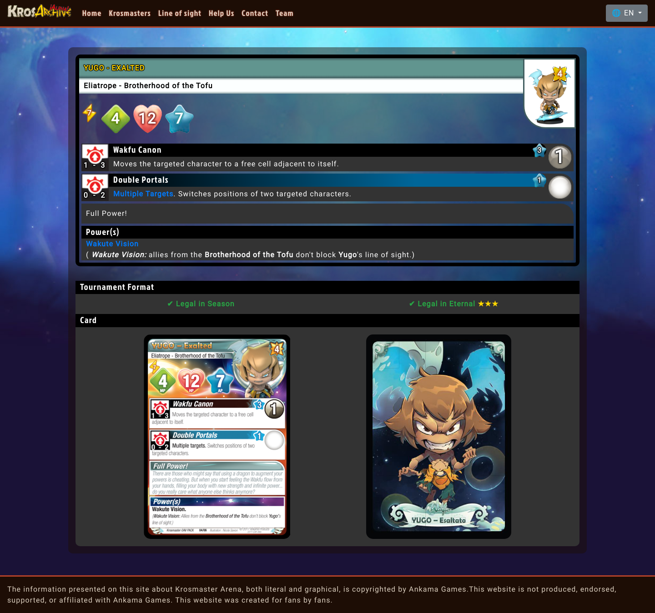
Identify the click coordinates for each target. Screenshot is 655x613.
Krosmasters (130, 13)
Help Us (221, 13)
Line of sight (180, 13)
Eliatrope (100, 85)
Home (92, 13)
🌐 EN (624, 13)
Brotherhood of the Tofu (168, 85)
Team (285, 13)
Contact (255, 13)
